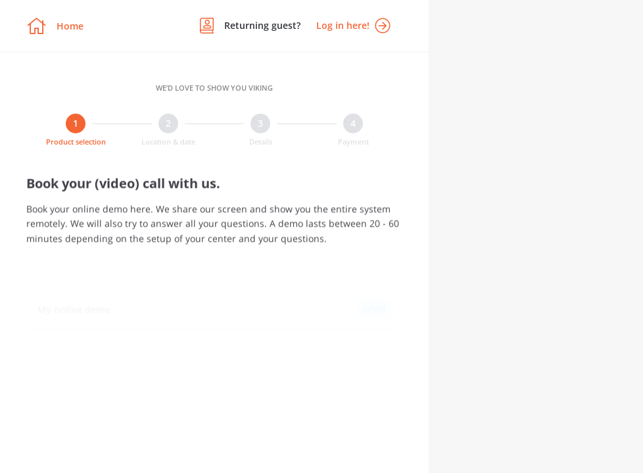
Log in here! (353, 25)
